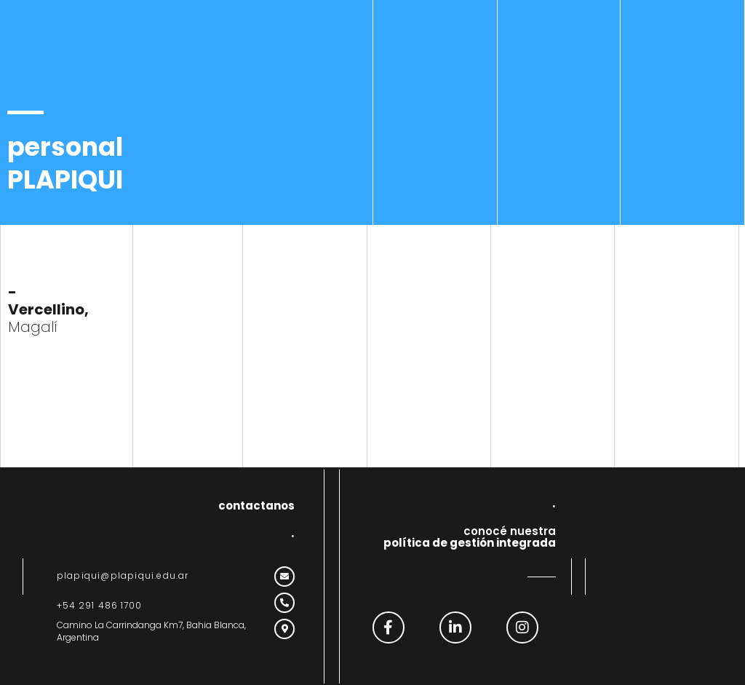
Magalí (48, 309)
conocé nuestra (469, 537)
